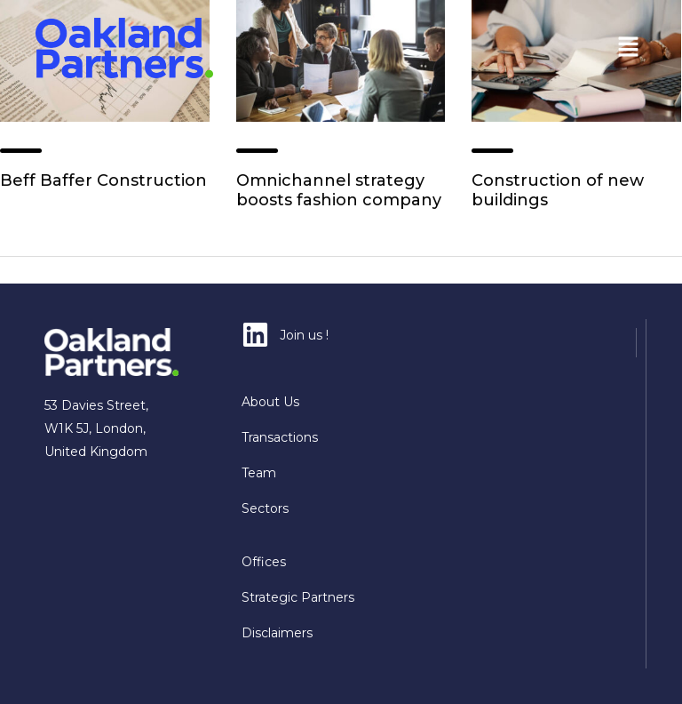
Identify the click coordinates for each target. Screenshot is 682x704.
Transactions (280, 437)
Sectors (265, 508)
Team (259, 473)
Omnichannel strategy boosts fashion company (338, 190)
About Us (270, 402)
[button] (628, 48)
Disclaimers (277, 633)
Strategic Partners (298, 597)
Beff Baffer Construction (103, 180)
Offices (264, 562)
